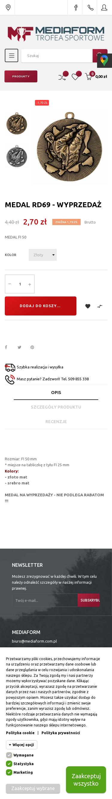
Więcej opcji (23, 745)
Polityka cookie (20, 733)
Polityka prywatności (61, 733)
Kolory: (12, 471)
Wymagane (23, 755)
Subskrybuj (90, 600)
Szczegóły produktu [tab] (56, 407)
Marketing (23, 772)
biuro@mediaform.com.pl (34, 641)
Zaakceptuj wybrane (33, 788)
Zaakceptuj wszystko (86, 780)
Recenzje (56, 421)
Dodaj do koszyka (41, 306)
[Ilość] (19, 284)
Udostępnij (9, 347)
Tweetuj (22, 347)
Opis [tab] (56, 392)
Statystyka (23, 764)
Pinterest (34, 347)
